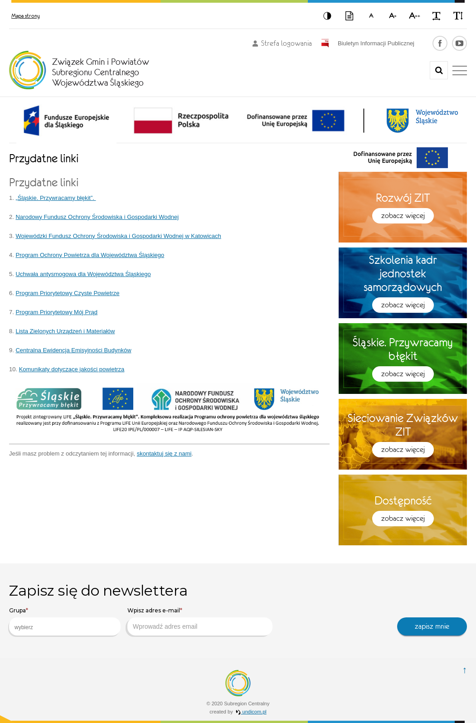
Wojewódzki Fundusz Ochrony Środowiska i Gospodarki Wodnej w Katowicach (118, 236)
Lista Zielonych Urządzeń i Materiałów (65, 331)
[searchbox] (58, 627)
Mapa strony (25, 16)
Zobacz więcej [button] (403, 215)
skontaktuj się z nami (164, 453)
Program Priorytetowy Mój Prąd (56, 312)
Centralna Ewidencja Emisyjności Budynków (73, 350)
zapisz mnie (432, 626)
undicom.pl (251, 711)
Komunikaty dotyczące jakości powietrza (72, 369)
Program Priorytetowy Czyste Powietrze (67, 293)
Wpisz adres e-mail (154, 610)
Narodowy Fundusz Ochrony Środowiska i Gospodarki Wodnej (97, 217)
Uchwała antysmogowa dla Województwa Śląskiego (83, 274)
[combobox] (65, 626)
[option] (66, 120)
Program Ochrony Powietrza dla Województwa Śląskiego (89, 255)
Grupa (18, 610)
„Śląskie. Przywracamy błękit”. (55, 197)
